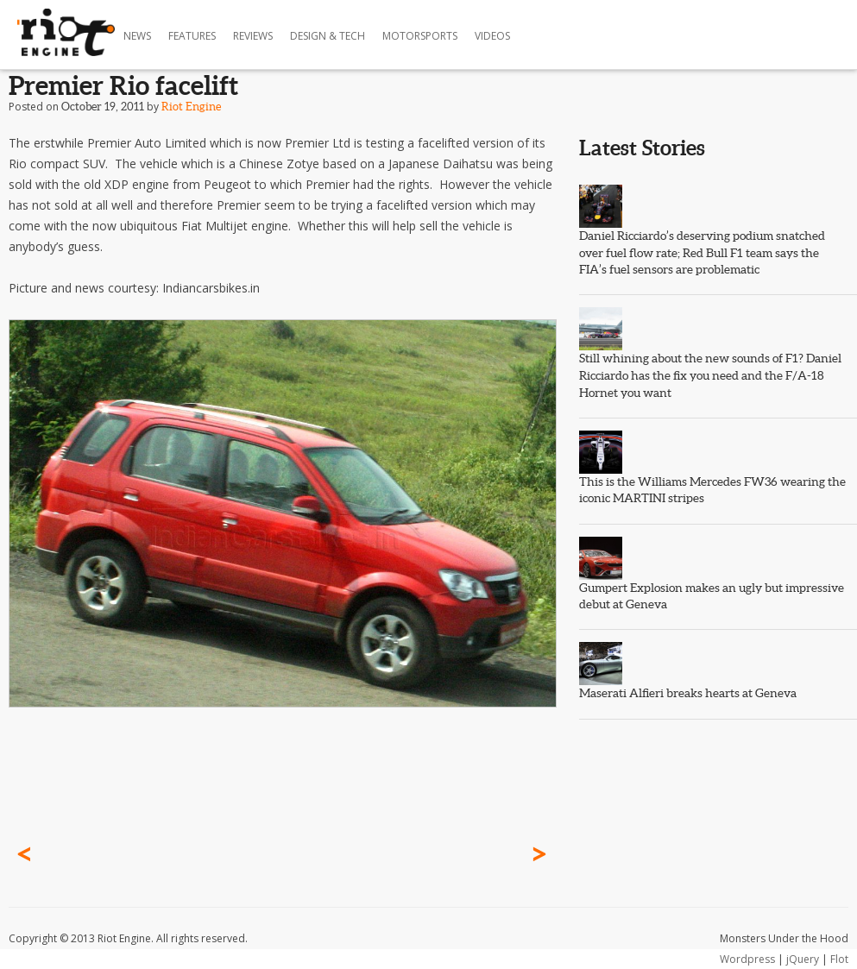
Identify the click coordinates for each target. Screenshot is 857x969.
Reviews (253, 35)
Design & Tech (327, 35)
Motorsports (419, 35)
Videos (492, 35)
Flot (839, 959)
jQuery (802, 959)
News (137, 35)
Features (192, 35)
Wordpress (747, 959)
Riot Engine (191, 106)
